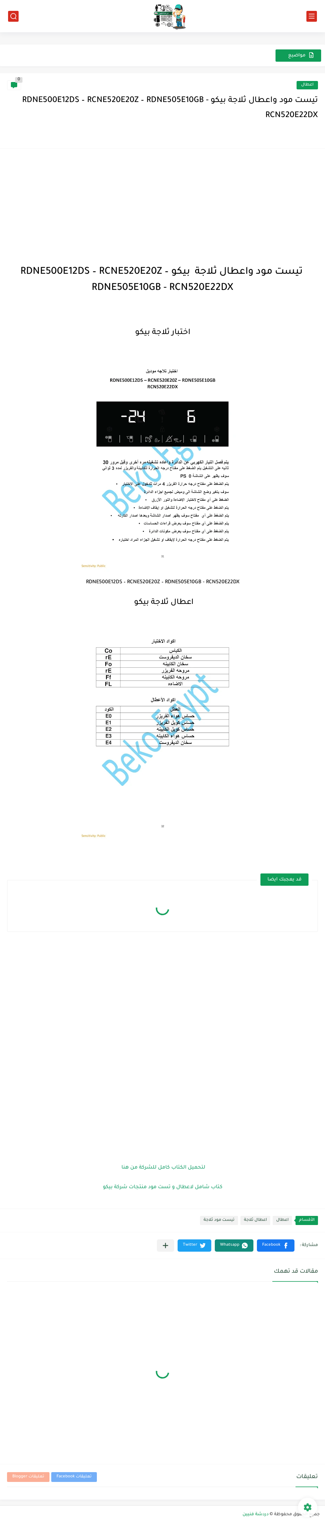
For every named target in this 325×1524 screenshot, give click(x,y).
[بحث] (13, 16)
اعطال (307, 85)
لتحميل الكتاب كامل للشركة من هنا (162, 1168)
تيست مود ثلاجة (219, 1220)
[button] (275, 1245)
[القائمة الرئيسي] (311, 16)
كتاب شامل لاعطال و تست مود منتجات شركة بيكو (163, 1187)
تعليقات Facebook (74, 1477)
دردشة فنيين (255, 1514)
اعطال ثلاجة (255, 1220)
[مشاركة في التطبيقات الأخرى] (165, 1245)
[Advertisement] (162, 205)
